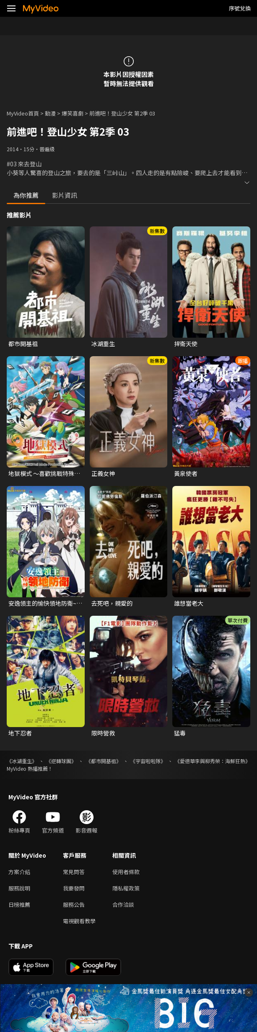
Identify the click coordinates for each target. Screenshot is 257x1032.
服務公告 (74, 905)
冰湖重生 (103, 343)
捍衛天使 (185, 343)
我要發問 (74, 888)
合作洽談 (123, 905)
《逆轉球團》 (61, 760)
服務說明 (19, 888)
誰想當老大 (188, 603)
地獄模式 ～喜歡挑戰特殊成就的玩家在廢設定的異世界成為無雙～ (44, 473)
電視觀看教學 (79, 921)
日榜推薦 (19, 905)
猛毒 (180, 733)
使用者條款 (126, 872)
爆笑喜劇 (72, 113)
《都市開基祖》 (103, 760)
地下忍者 (20, 733)
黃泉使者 (185, 473)
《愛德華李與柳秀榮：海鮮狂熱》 (212, 760)
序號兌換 (240, 8)
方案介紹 (19, 872)
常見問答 (74, 872)
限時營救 (103, 733)
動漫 (50, 113)
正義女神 (103, 473)
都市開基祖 (23, 343)
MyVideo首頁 (23, 113)
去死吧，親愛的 (111, 603)
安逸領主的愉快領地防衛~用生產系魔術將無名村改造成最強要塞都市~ (45, 603)
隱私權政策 (126, 888)
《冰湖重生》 (22, 760)
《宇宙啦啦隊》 (148, 760)
